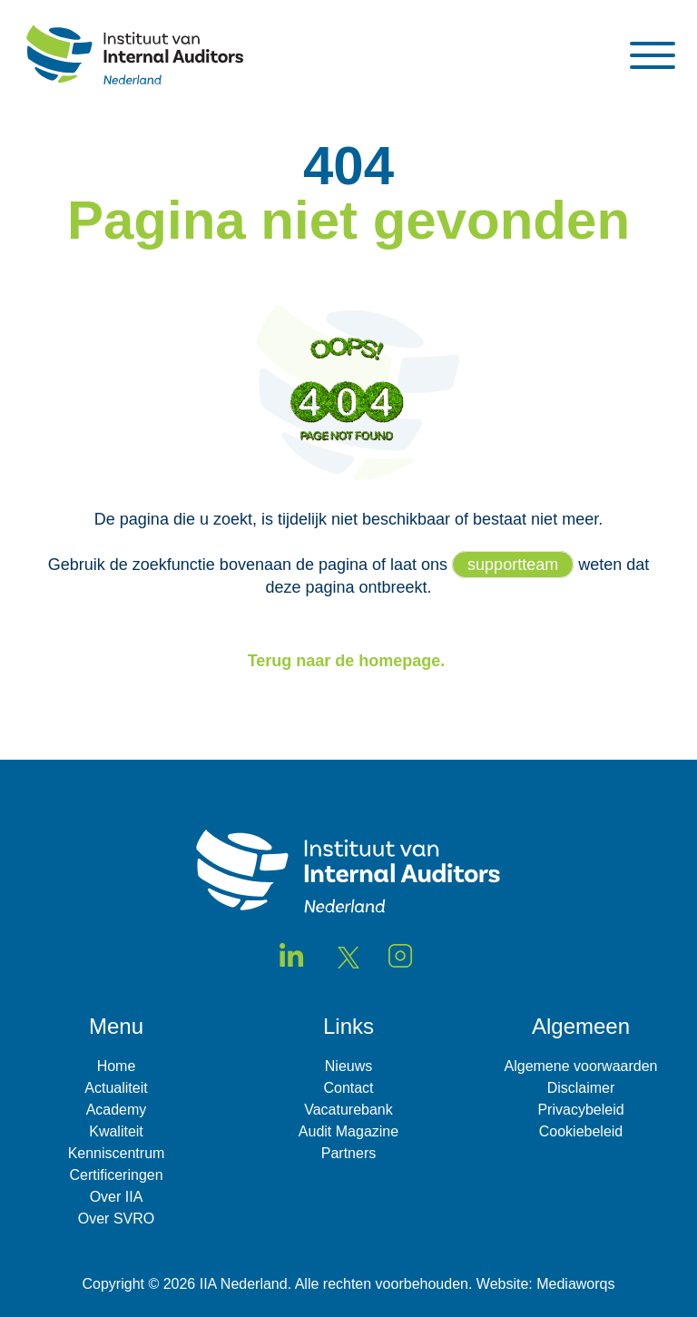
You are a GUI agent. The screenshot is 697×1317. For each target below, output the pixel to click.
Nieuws (348, 1066)
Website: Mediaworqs (545, 1284)
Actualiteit (115, 1088)
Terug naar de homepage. (349, 661)
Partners (348, 1153)
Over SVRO (116, 1218)
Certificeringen (115, 1175)
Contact (348, 1088)
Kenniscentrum (116, 1153)
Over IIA (116, 1196)
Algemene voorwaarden (581, 1066)
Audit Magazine (348, 1131)
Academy (116, 1109)
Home (116, 1066)
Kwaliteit (116, 1131)
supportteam (512, 564)
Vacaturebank (348, 1109)
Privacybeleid (580, 1109)
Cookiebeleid (581, 1131)
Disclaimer (581, 1088)
